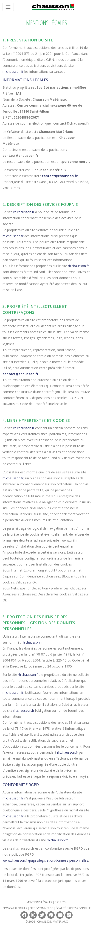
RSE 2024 (60, 902)
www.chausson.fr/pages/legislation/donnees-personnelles (45, 860)
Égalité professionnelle (73, 908)
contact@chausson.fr (60, 176)
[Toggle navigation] (8, 7)
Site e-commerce (41, 908)
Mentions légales (39, 902)
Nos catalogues (15, 908)
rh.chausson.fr (13, 71)
